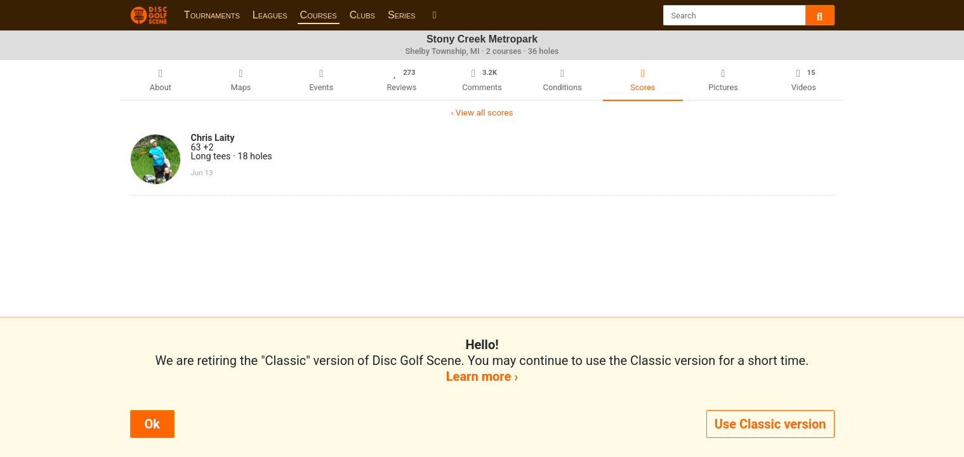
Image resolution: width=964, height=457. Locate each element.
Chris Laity (213, 138)
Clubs (362, 15)
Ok (152, 424)
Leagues (270, 15)
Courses (318, 15)
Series (402, 15)
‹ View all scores (482, 112)
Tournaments (212, 15)
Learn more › (482, 376)
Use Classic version (770, 424)
